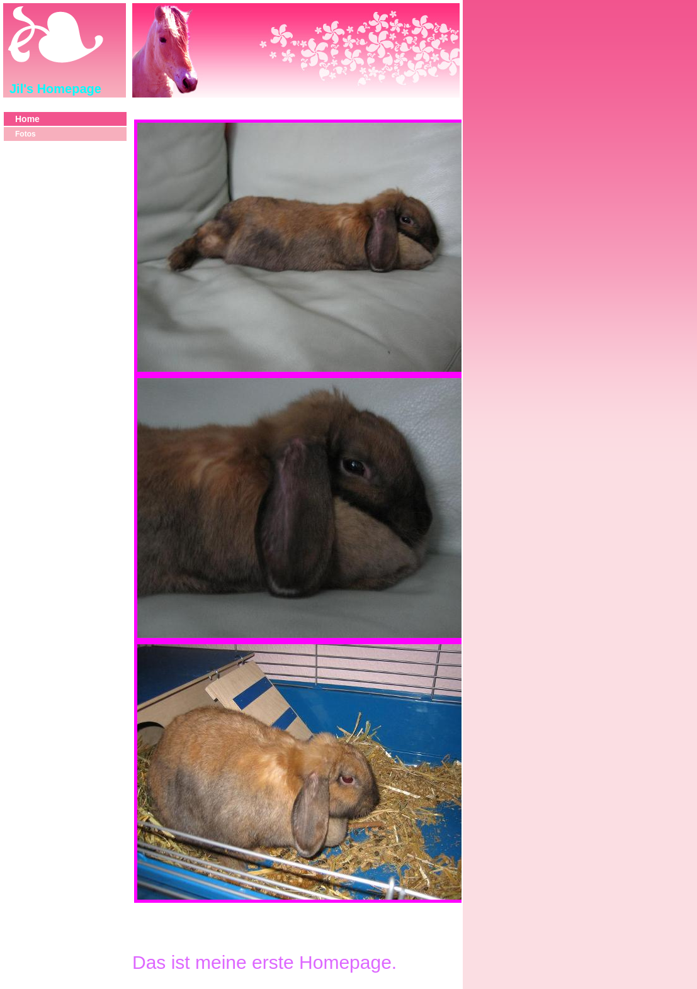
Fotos (25, 134)
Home (27, 119)
